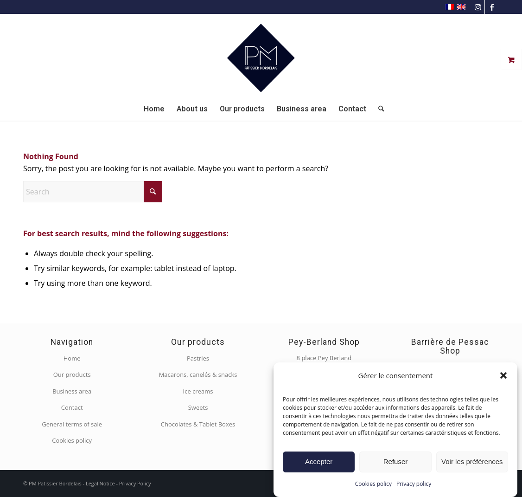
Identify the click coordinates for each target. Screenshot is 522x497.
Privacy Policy (135, 483)
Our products (72, 374)
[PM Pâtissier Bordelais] (261, 55)
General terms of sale (72, 424)
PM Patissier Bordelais (55, 483)
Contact (72, 407)
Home (72, 358)
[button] (503, 375)
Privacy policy (413, 484)
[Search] (378, 109)
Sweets (198, 407)
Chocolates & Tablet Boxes (198, 424)
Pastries (198, 358)
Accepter (318, 461)
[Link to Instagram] (477, 7)
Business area (71, 391)
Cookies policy (373, 484)
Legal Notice (100, 483)
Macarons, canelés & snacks (198, 374)
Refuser (395, 461)
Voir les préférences (472, 461)
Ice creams (198, 391)
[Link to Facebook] (492, 7)
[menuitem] (154, 109)
